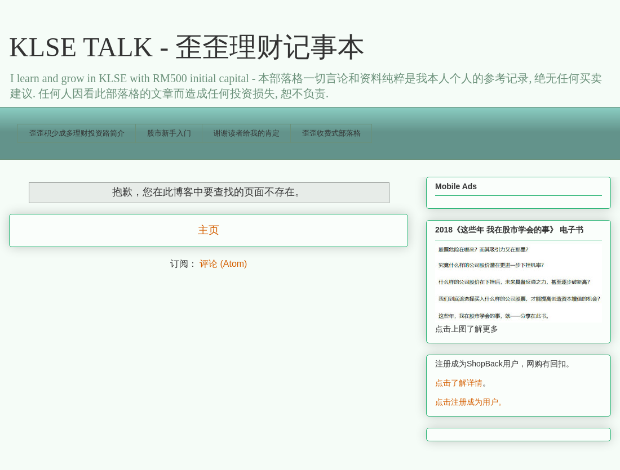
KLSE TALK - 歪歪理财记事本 (187, 47)
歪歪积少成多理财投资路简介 (77, 133)
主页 (208, 230)
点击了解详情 (458, 382)
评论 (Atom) (223, 263)
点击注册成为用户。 (470, 401)
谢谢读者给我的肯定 (247, 133)
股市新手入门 (169, 133)
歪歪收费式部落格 (331, 133)
